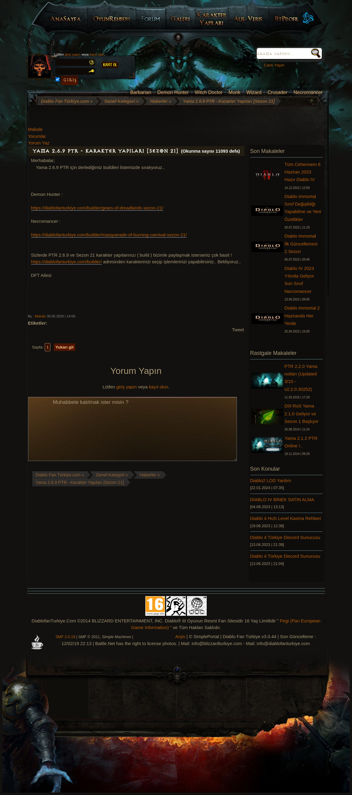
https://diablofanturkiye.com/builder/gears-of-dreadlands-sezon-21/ (97, 208)
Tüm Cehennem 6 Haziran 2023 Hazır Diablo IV (303, 172)
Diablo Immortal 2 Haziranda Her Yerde (302, 316)
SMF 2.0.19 (65, 637)
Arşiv (180, 636)
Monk (234, 92)
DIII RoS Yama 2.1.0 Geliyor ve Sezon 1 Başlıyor (302, 414)
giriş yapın (72, 54)
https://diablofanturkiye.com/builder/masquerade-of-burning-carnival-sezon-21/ (109, 234)
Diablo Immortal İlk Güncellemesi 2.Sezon (301, 244)
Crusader (278, 92)
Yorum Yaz (39, 143)
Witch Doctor (209, 92)
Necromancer (307, 92)
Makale (35, 129)
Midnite (40, 316)
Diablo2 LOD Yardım (270, 480)
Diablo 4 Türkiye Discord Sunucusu (285, 537)
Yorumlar (37, 136)
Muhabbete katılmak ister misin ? (132, 429)
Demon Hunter (173, 92)
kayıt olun (97, 54)
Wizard (254, 92)
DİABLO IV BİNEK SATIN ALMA (282, 499)
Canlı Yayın (271, 65)
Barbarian (140, 92)
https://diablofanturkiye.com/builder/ (66, 261)
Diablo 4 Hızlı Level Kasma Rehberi (285, 518)
